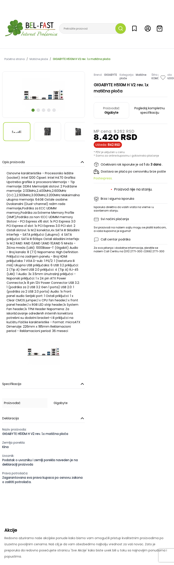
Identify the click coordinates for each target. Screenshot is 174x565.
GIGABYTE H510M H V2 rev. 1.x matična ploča (81, 59)
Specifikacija (43, 384)
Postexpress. (103, 178)
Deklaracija (43, 418)
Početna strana (14, 59)
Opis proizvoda (43, 162)
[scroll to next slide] (33, 110)
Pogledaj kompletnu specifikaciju (149, 110)
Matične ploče (39, 59)
